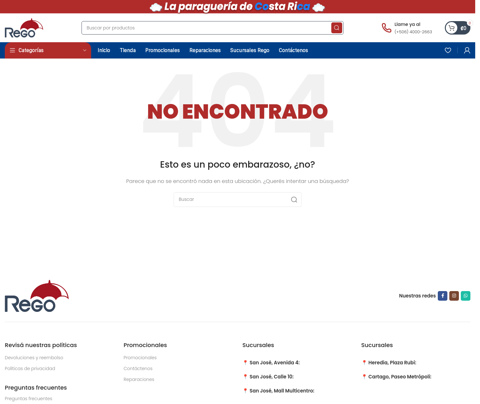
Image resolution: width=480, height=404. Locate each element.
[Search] (212, 28)
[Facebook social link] (442, 296)
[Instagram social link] (454, 296)
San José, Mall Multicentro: (282, 390)
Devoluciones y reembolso (34, 357)
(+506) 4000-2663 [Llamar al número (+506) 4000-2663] (413, 32)
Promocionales (140, 357)
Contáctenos (138, 368)
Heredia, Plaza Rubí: (392, 362)
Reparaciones (139, 379)
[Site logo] (24, 27)
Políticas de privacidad (30, 368)
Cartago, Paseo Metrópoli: (399, 376)
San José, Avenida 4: (275, 362)
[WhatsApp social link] (465, 296)
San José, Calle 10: (272, 376)
